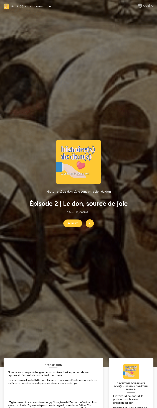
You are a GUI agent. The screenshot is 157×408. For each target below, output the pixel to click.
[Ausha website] (145, 6)
